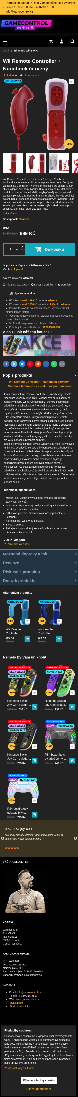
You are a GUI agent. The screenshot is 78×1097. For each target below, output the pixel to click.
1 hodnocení (32, 75)
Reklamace (16, 1002)
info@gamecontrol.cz (29, 992)
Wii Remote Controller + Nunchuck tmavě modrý (48, 630)
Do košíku (54, 249)
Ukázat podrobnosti (38, 1088)
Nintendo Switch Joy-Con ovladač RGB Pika (20, 698)
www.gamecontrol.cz (27, 999)
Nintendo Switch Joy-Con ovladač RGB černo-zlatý (20, 752)
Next (75, 838)
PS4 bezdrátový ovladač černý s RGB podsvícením (58, 752)
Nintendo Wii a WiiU (19, 544)
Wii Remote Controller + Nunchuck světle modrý (16, 630)
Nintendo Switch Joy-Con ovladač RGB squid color (57, 698)
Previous (2, 838)
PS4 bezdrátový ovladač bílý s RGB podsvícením (20, 806)
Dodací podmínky (20, 1006)
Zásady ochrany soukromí (19, 1068)
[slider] (10, 75)
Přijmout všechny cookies (39, 1080)
